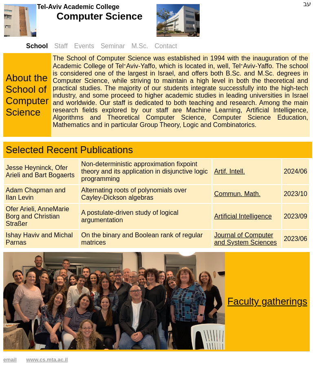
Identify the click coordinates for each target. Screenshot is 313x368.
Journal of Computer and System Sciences (245, 239)
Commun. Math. (237, 193)
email (10, 360)
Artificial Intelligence (242, 216)
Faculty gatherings (267, 301)
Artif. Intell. (229, 171)
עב (307, 3)
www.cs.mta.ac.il (47, 360)
